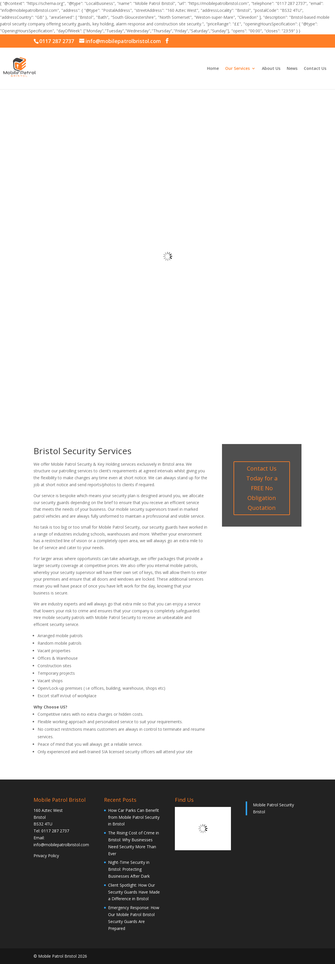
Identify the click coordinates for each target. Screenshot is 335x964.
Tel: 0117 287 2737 (51, 831)
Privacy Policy (46, 855)
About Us (271, 68)
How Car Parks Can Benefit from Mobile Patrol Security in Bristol (134, 817)
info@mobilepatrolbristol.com (61, 844)
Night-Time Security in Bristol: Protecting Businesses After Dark (129, 869)
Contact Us (315, 68)
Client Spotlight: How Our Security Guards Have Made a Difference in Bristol (134, 892)
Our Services (237, 68)
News (292, 68)
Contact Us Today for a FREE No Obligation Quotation (261, 488)
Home (213, 68)
